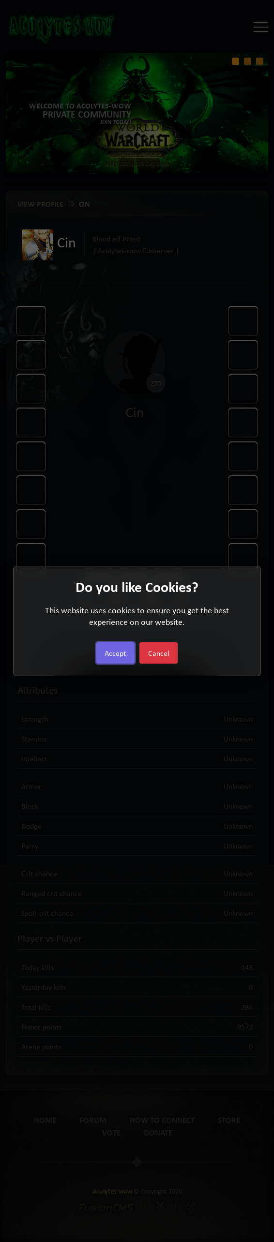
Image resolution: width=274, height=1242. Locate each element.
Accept (115, 653)
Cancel (158, 653)
